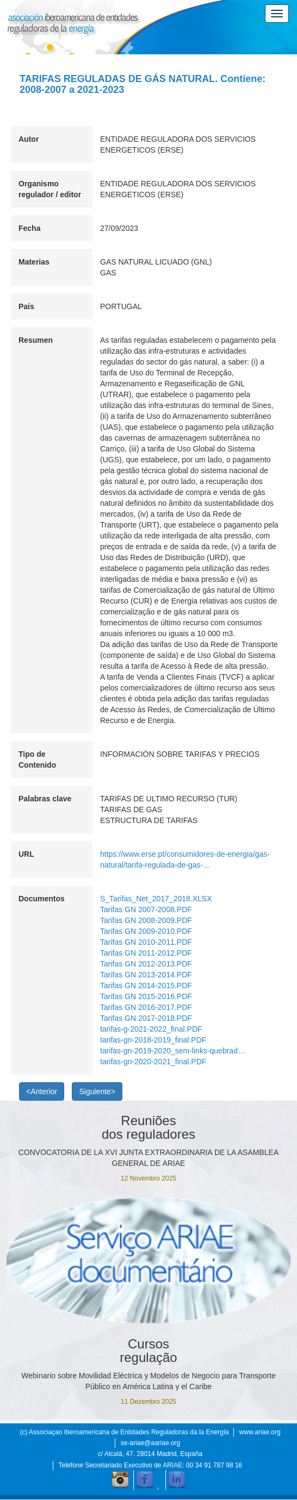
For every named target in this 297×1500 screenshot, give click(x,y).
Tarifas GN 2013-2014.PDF (146, 974)
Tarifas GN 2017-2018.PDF (146, 1018)
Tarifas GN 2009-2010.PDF (146, 931)
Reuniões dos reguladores (148, 1127)
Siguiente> (97, 1091)
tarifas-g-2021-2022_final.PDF (151, 1029)
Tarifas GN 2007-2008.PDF (146, 909)
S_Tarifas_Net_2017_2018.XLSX (156, 898)
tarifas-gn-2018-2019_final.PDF (153, 1039)
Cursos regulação (148, 1350)
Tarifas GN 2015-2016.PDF (146, 996)
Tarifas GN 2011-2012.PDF (146, 953)
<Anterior (41, 1091)
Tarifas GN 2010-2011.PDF (146, 942)
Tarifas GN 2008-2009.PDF (146, 920)
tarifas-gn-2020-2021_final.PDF (153, 1061)
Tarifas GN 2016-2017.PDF (146, 1007)
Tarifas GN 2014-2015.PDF (146, 985)
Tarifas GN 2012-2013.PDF (146, 963)
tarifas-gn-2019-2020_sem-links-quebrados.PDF (173, 1050)
